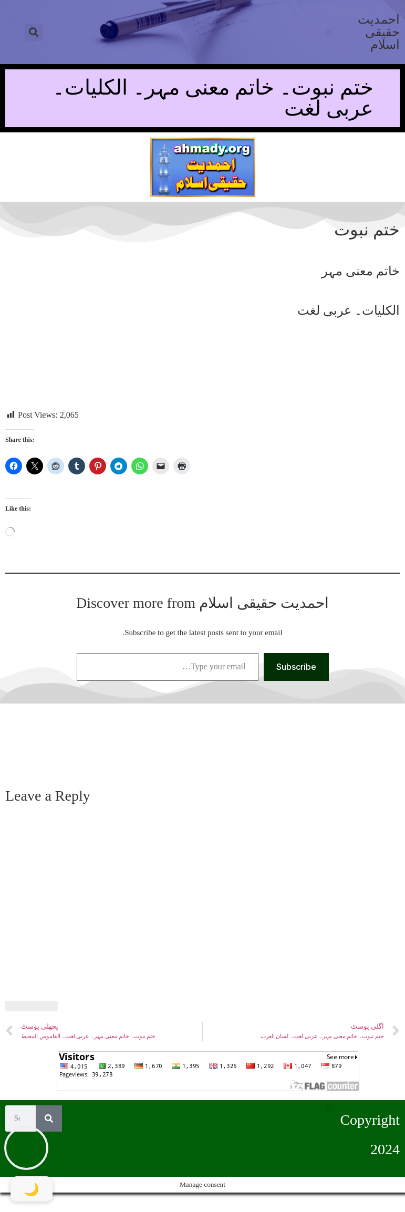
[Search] (49, 1118)
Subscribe (296, 666)
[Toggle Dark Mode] (32, 1188)
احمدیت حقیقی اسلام (379, 32)
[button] (34, 32)
